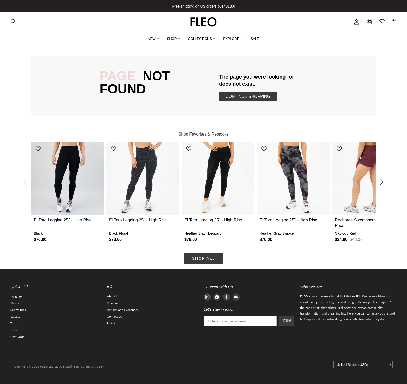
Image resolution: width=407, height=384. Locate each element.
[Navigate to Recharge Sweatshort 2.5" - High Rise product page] (368, 193)
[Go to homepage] (203, 22)
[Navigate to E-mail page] (236, 298)
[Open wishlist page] (382, 21)
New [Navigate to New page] (13, 330)
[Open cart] (394, 21)
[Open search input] (13, 21)
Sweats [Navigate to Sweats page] (15, 316)
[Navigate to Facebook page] (226, 298)
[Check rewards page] (369, 22)
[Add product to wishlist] (38, 149)
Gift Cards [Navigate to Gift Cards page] (17, 337)
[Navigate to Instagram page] (207, 298)
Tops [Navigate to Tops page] (13, 323)
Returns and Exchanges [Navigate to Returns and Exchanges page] (123, 310)
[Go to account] (357, 22)
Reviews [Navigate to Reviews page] (112, 303)
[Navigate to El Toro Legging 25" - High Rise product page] (67, 193)
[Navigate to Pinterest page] (217, 298)
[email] (240, 321)
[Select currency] (363, 364)
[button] (67, 193)
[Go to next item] (382, 182)
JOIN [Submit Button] (286, 321)
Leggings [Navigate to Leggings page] (16, 296)
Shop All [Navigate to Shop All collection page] (203, 258)
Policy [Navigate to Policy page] (111, 323)
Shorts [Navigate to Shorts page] (14, 303)
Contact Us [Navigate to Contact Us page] (114, 316)
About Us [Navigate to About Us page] (113, 296)
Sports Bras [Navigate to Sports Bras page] (18, 310)
